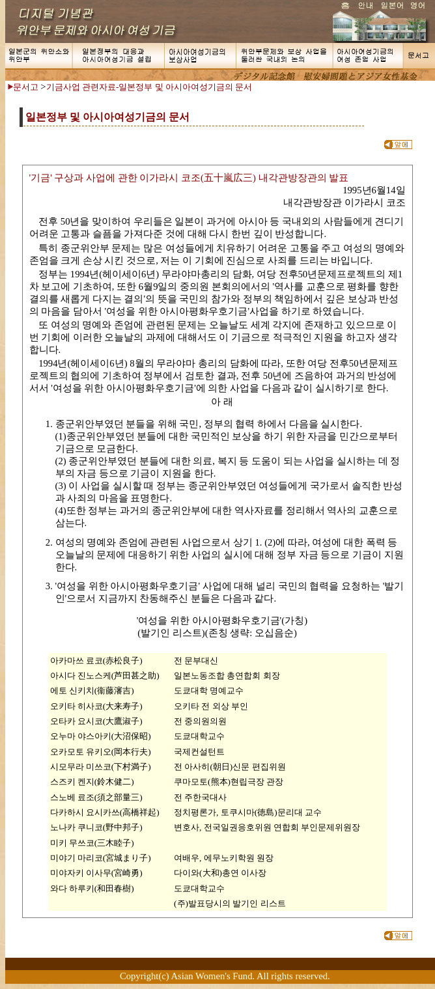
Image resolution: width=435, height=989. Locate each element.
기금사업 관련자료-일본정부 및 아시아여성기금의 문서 (149, 87)
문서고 (25, 87)
